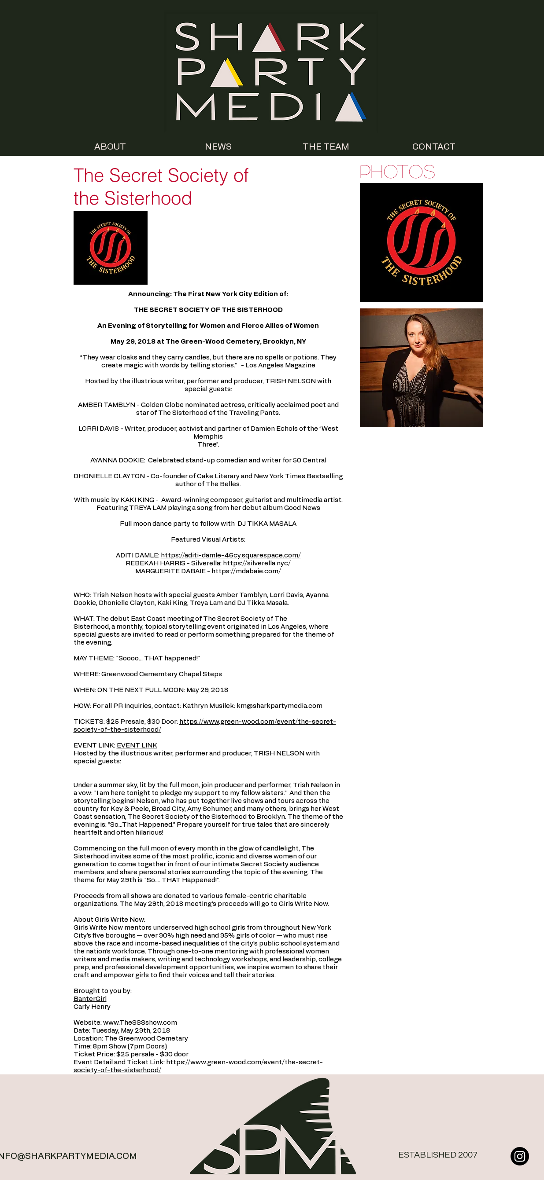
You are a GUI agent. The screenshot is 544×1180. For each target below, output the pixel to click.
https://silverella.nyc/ (257, 563)
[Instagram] (520, 1156)
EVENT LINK (137, 745)
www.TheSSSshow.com (140, 1022)
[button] (421, 242)
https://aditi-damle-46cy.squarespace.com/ (231, 555)
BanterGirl (90, 999)
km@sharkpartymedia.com (279, 706)
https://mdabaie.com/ (246, 571)
